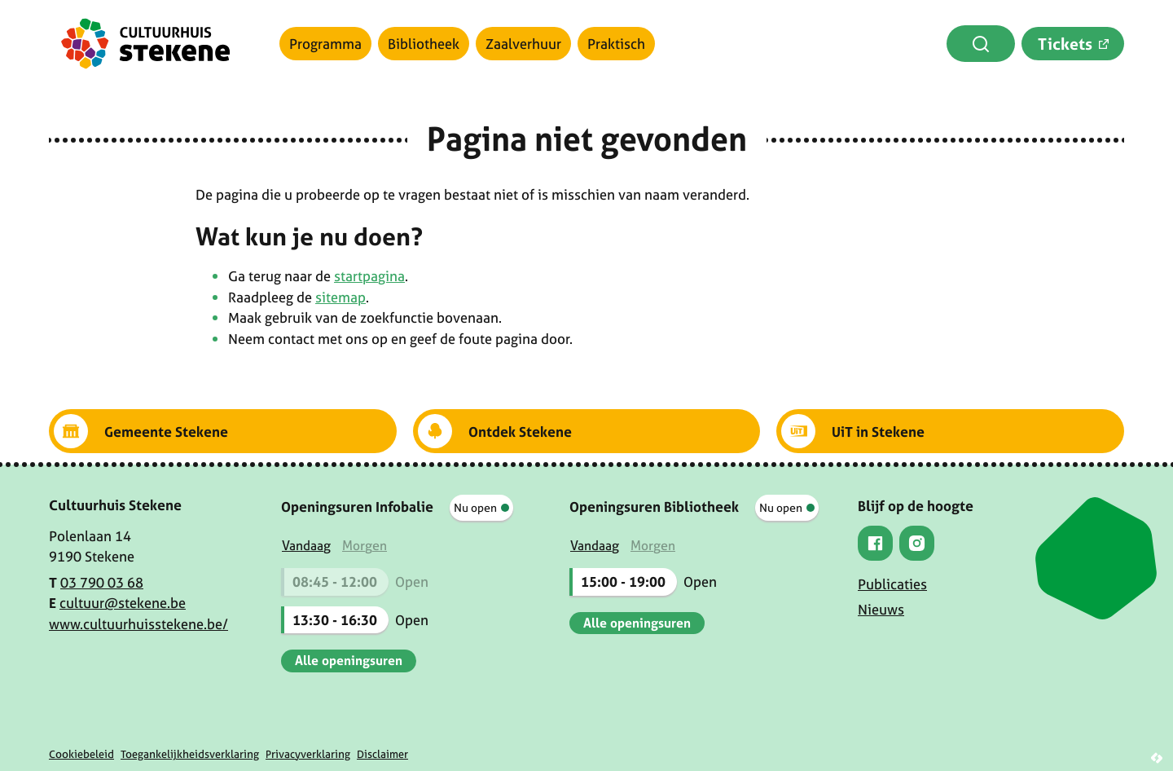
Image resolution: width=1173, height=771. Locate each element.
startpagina (369, 276)
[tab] (306, 546)
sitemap (340, 297)
